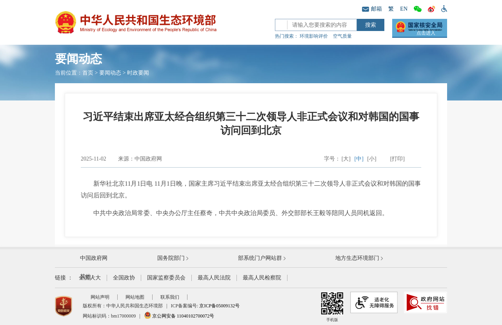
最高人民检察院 (262, 278)
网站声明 (100, 297)
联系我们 (169, 297)
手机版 (332, 307)
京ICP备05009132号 (219, 306)
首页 (87, 73)
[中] (359, 159)
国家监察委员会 (166, 278)
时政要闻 (138, 73)
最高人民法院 (214, 278)
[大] (346, 159)
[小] (371, 159)
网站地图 (135, 297)
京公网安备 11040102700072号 (179, 316)
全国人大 (90, 278)
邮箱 (372, 9)
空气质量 (342, 36)
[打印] (397, 159)
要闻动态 (110, 73)
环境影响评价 (314, 36)
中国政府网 (93, 258)
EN (403, 9)
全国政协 (124, 278)
